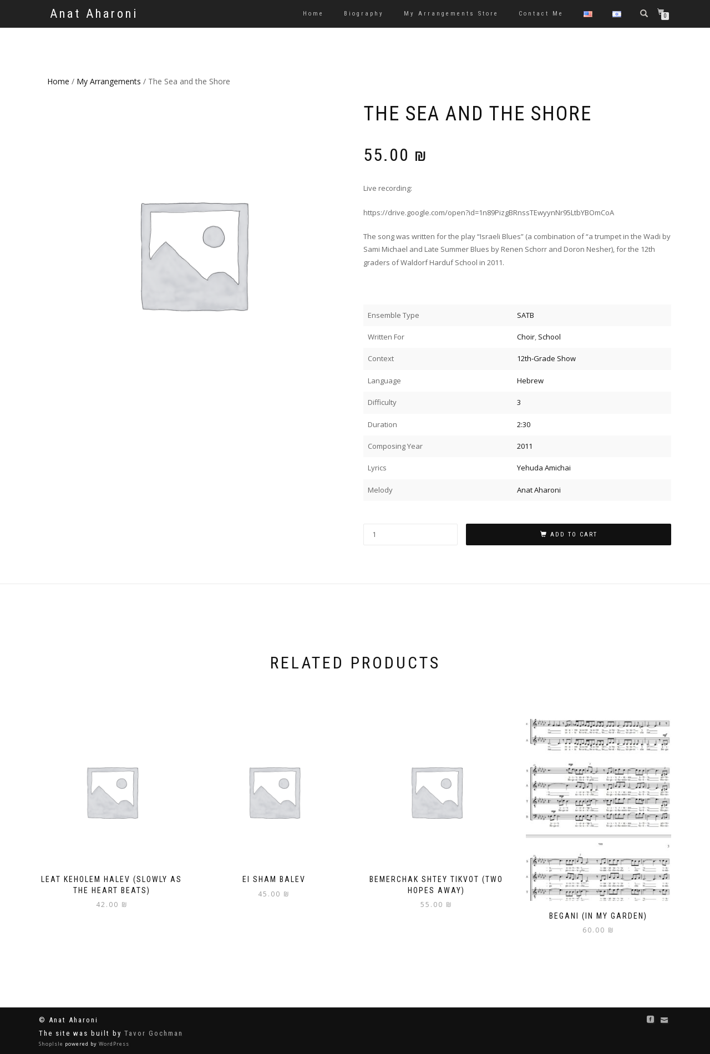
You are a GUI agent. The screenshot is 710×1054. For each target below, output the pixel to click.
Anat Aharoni (94, 14)
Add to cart (573, 534)
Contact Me (541, 13)
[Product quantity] (410, 534)
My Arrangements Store (451, 13)
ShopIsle (52, 1043)
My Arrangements (109, 81)
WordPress (113, 1043)
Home (313, 13)
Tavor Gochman (153, 1033)
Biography (364, 13)
